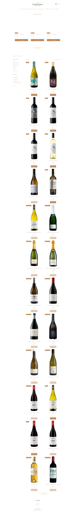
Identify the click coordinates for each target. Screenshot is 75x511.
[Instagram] (37, 500)
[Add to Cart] (21, 40)
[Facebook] (35, 500)
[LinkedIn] (39, 500)
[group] (37, 29)
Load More (43, 493)
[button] (46, 9)
